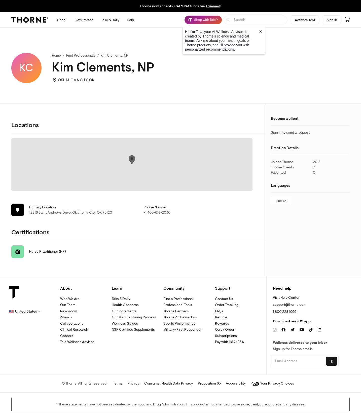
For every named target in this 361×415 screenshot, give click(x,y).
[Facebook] (283, 329)
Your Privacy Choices (272, 383)
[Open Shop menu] (61, 20)
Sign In (332, 20)
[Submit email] (331, 361)
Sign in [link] (276, 132)
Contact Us (224, 299)
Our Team (67, 305)
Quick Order (224, 329)
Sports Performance (179, 323)
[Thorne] (29, 20)
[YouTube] (302, 329)
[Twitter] (293, 329)
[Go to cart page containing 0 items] (347, 20)
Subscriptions (226, 336)
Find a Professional (178, 299)
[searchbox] (255, 20)
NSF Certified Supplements (133, 329)
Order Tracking (226, 305)
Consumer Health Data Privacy (168, 383)
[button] (25, 311)
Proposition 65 (209, 383)
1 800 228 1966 (284, 312)
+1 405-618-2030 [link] (156, 212)
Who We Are (70, 299)
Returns (221, 317)
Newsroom (68, 311)
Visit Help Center (286, 297)
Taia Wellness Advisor (77, 342)
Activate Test (305, 20)
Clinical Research (74, 329)
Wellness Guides (125, 323)
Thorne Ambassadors (180, 317)
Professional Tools (177, 305)
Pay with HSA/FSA (229, 342)
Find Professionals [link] (80, 55)
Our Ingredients (124, 311)
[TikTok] (311, 329)
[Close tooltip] (260, 31)
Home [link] (56, 55)
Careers (66, 336)
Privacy (133, 383)
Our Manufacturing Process (134, 317)
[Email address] (297, 361)
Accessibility (236, 383)
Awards (66, 317)
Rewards (222, 323)
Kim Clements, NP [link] (114, 55)
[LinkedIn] (319, 329)
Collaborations (71, 323)
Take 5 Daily (121, 299)
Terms (117, 383)
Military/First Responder (182, 329)
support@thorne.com (289, 305)
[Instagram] (274, 329)
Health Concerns (125, 305)
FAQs (219, 311)
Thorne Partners (176, 311)
